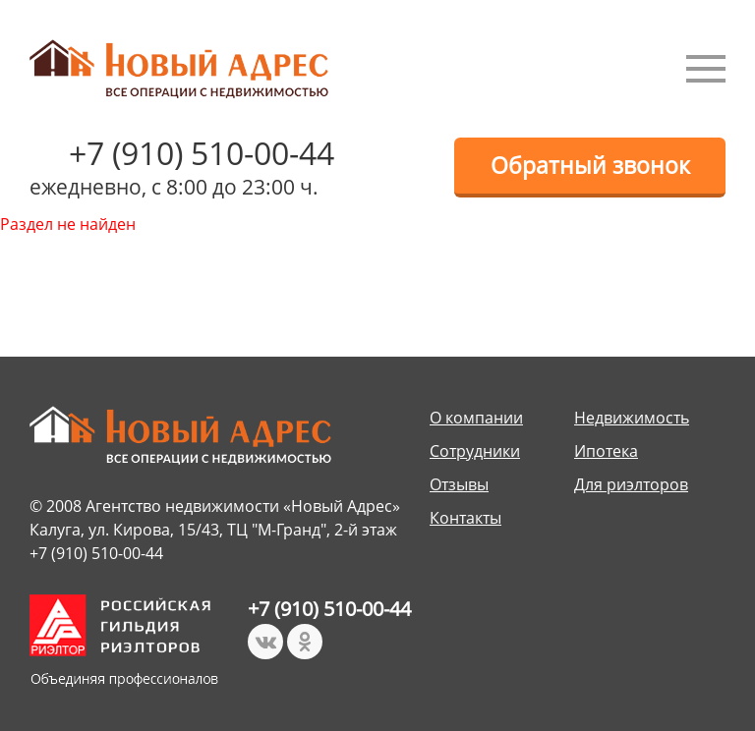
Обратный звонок (590, 165)
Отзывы (459, 484)
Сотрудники (475, 451)
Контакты (465, 518)
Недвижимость (631, 417)
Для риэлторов (631, 484)
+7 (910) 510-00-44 (201, 153)
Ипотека (606, 451)
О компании (476, 417)
